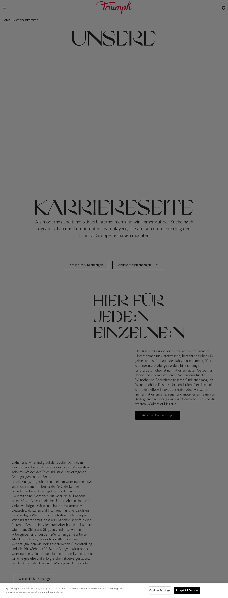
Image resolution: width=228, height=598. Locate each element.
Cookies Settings (159, 590)
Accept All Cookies (187, 590)
